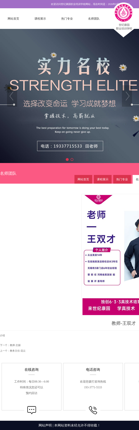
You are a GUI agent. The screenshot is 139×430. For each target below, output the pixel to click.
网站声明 (45, 425)
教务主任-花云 (18, 350)
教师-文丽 (15, 345)
